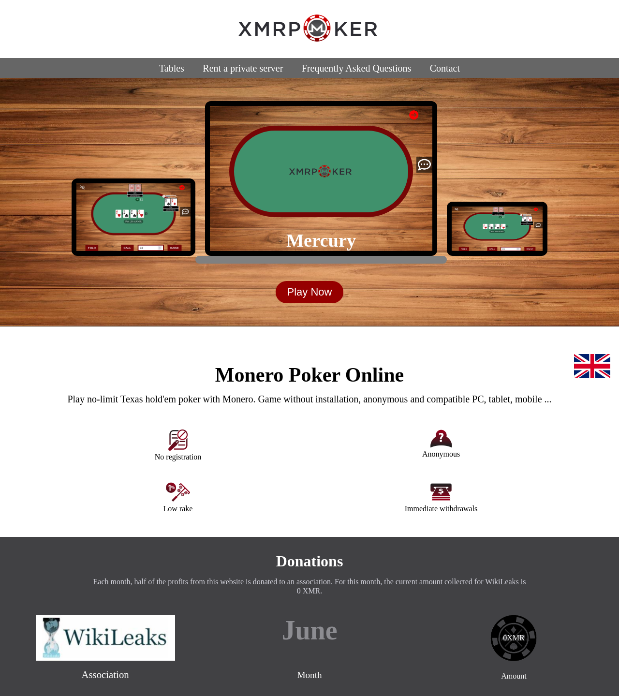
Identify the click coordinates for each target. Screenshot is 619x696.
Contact (445, 68)
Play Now (309, 292)
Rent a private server (243, 68)
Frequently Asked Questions (357, 68)
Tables (171, 68)
